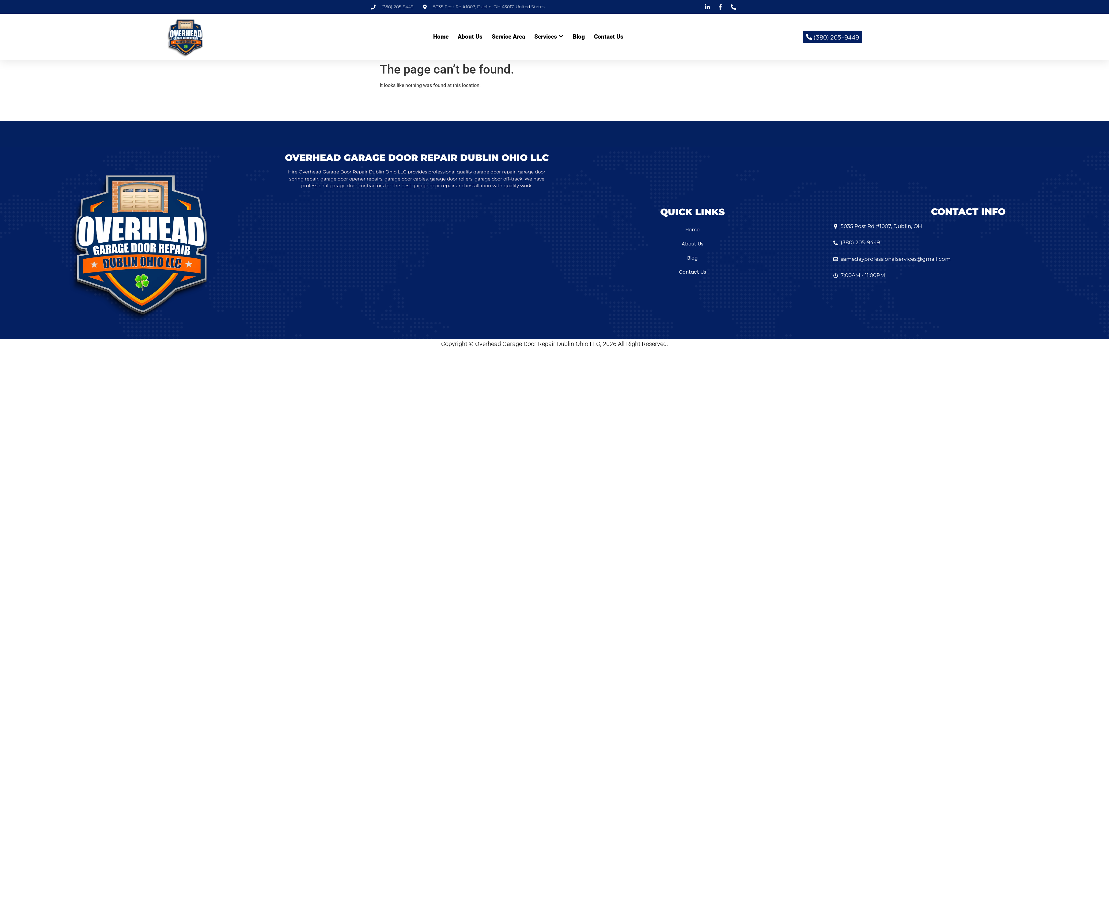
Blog (692, 257)
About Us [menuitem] (470, 36)
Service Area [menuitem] (508, 36)
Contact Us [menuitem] (608, 36)
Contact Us (692, 271)
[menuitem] (549, 36)
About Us (692, 243)
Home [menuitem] (441, 36)
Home (692, 229)
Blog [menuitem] (579, 36)
